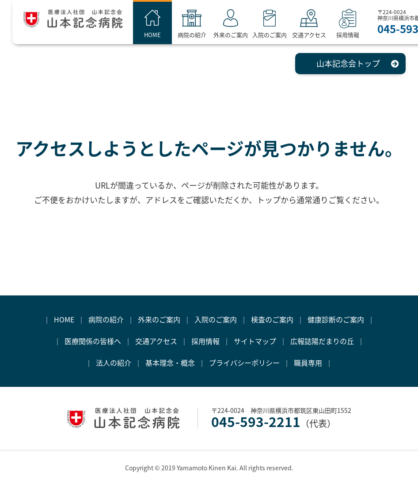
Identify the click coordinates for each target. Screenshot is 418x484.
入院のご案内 (277, 34)
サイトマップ (255, 341)
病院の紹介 (199, 34)
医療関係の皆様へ (93, 341)
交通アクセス (317, 34)
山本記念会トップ (348, 63)
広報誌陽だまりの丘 (322, 341)
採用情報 (355, 34)
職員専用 (308, 362)
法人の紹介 (113, 362)
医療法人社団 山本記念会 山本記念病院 (82, 21)
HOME (160, 34)
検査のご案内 (272, 319)
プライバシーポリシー (244, 362)
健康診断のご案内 (336, 319)
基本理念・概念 (170, 362)
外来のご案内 (238, 34)
